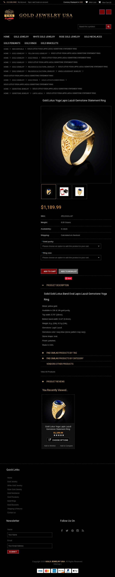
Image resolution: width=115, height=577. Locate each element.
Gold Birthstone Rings (13, 201)
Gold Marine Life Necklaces (15, 116)
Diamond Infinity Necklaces (15, 317)
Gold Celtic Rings (11, 203)
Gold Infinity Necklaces (13, 125)
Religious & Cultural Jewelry (41, 67)
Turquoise (8, 381)
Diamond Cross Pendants (14, 325)
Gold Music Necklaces (13, 133)
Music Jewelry (10, 293)
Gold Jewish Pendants (13, 169)
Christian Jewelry (11, 261)
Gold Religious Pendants (14, 159)
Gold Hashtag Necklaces (14, 118)
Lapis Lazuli (38, 93)
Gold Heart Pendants (12, 167)
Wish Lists (92, 2)
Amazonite (8, 361)
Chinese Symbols (11, 276)
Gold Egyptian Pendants (14, 179)
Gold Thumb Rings (11, 223)
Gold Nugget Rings (12, 218)
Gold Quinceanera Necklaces (16, 138)
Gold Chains (9, 242)
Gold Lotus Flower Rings (53, 80)
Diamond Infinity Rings (13, 351)
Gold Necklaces (10, 111)
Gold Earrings (9, 228)
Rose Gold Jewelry (11, 300)
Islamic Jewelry (10, 269)
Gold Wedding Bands (12, 225)
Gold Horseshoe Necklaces (15, 123)
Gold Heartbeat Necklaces (15, 120)
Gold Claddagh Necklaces (14, 113)
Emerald (7, 366)
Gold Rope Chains (11, 247)
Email (9, 543)
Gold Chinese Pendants (13, 147)
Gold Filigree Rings (12, 188)
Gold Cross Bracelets (12, 235)
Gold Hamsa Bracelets (13, 237)
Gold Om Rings (10, 220)
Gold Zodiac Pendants (13, 155)
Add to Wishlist (12, 445)
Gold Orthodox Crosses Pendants (18, 171)
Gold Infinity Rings (11, 210)
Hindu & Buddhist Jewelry (69, 71)
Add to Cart (49, 271)
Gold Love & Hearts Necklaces (16, 135)
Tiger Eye (8, 378)
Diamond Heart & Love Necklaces (18, 313)
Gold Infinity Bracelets (13, 240)
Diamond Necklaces (12, 308)
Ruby (6, 373)
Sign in (30, 2)
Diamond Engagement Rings (16, 349)
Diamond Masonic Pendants (15, 330)
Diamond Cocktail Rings (14, 347)
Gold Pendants (10, 145)
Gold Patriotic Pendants (13, 157)
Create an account (41, 2)
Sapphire (7, 376)
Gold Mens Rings (11, 215)
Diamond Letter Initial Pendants (17, 327)
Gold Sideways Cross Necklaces (17, 140)
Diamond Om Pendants (13, 332)
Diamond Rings (10, 339)
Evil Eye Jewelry (10, 286)
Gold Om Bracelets (12, 232)
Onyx (6, 371)
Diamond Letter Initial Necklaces (17, 315)
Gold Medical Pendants (13, 152)
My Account (22, 2)
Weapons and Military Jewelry (16, 278)
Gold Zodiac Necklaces (13, 142)
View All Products (48, 372)
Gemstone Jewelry (20, 89)
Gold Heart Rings (11, 208)
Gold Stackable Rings (13, 191)
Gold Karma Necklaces (13, 130)
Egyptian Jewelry (11, 254)
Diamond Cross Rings (13, 342)
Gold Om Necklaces (12, 128)
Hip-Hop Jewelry (10, 283)
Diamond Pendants (12, 322)
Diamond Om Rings (12, 356)
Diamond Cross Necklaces (15, 310)
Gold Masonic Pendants (14, 176)
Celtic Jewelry (9, 259)
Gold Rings (33, 58)
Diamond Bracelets (12, 337)
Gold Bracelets (10, 230)
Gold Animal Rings (11, 193)
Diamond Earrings (11, 334)
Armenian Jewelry (11, 252)
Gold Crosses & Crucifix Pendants (18, 164)
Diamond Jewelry (11, 305)
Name (9, 532)
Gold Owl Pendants (12, 181)
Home (6, 49)
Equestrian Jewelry (12, 281)
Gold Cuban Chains (12, 245)
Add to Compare (29, 445)
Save (69, 278)
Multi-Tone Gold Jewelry (14, 303)
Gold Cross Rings (11, 206)
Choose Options (20, 438)
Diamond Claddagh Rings (14, 354)
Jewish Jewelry (10, 271)
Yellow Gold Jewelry (37, 53)
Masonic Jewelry (11, 264)
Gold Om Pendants (12, 174)
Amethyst (8, 364)
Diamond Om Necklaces (14, 320)
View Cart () (106, 2)
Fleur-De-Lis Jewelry (12, 288)
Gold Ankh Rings (11, 198)
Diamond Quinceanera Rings (16, 344)
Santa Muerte (9, 257)
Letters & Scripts (10, 291)
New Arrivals (18, 49)
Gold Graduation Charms (14, 150)
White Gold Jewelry (12, 298)
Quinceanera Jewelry (12, 274)
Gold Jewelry (18, 53)
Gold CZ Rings (10, 186)
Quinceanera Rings (12, 196)
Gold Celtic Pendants (12, 162)
